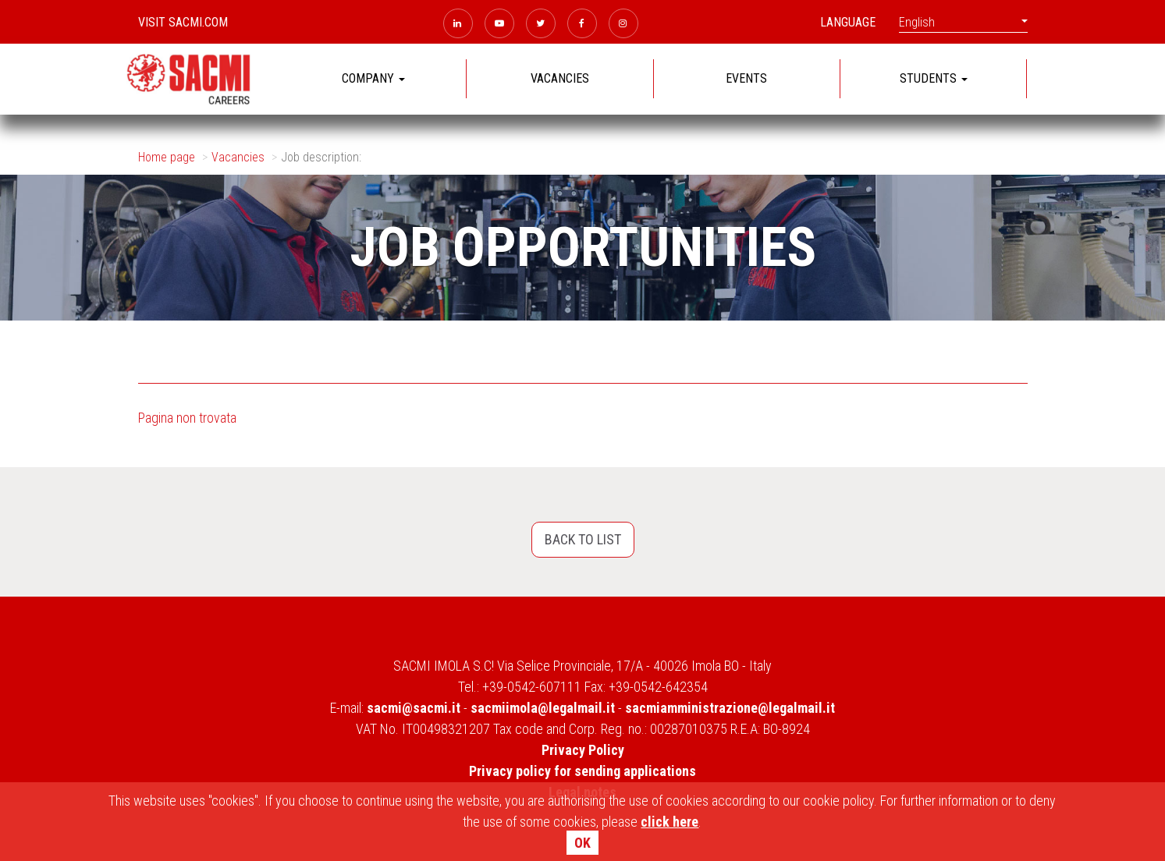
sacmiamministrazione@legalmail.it (730, 708)
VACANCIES (560, 78)
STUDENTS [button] (934, 78)
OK (582, 842)
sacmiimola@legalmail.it (543, 708)
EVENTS (746, 78)
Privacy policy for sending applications (582, 771)
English (963, 22)
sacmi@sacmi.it (413, 708)
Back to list (583, 539)
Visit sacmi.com (183, 22)
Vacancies (238, 157)
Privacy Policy (583, 750)
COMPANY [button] (373, 78)
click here (669, 821)
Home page (166, 157)
